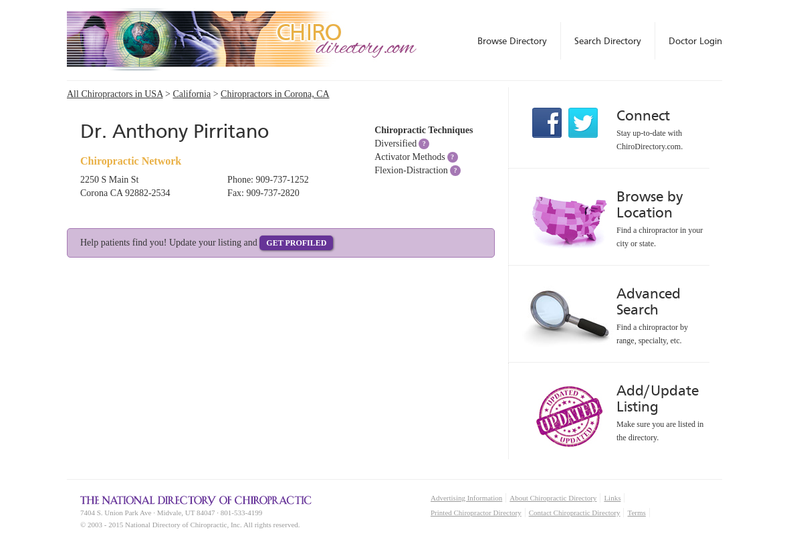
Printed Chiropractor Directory (476, 513)
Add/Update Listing (657, 398)
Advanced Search (648, 301)
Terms (636, 513)
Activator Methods (409, 157)
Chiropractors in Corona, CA (275, 94)
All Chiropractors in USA (115, 94)
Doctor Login (695, 40)
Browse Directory (512, 40)
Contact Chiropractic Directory (575, 513)
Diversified (395, 144)
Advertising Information (466, 498)
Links (612, 498)
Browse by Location (649, 204)
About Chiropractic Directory (553, 498)
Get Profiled (296, 243)
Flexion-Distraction (411, 170)
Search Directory (607, 40)
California (192, 94)
